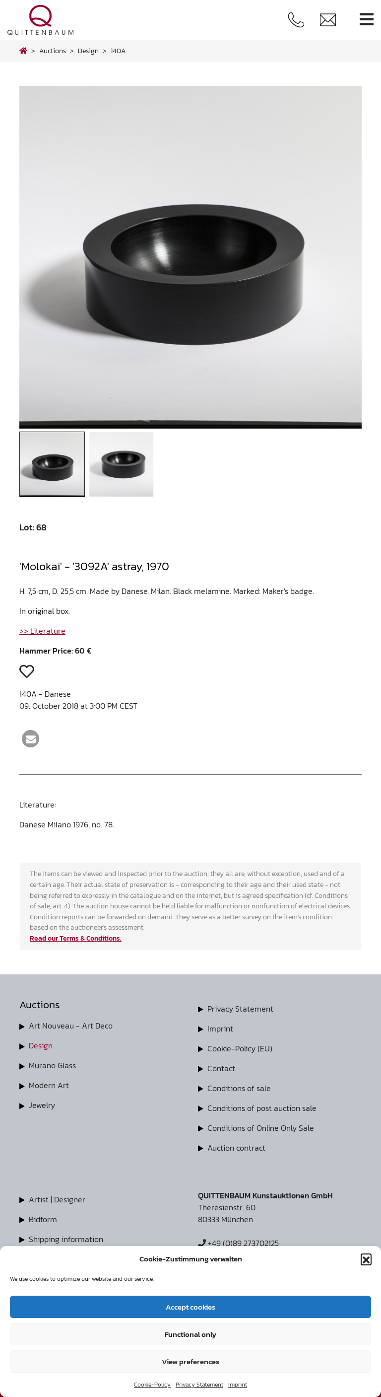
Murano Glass (52, 1065)
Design (41, 1045)
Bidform (43, 1219)
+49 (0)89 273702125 (238, 1243)
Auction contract (236, 1148)
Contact (221, 1068)
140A (118, 50)
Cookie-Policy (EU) (239, 1048)
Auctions (52, 50)
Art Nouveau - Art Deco (71, 1025)
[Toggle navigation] (367, 19)
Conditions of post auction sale (262, 1108)
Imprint (237, 1384)
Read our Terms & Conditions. (76, 938)
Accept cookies (190, 1307)
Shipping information (66, 1239)
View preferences (190, 1361)
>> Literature (42, 631)
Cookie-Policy (152, 1384)
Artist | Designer (57, 1199)
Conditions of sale (239, 1088)
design (88, 50)
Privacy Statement (199, 1384)
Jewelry (42, 1105)
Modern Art (49, 1085)
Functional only (190, 1334)
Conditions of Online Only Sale (260, 1128)
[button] (366, 1259)
